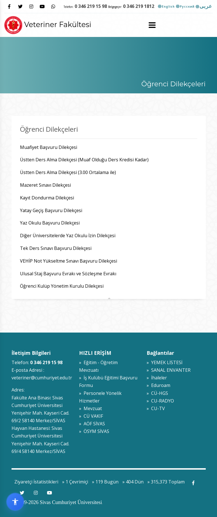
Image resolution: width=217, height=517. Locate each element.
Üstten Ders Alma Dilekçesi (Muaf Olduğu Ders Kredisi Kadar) (84, 160)
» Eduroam (158, 385)
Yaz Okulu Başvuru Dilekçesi (50, 223)
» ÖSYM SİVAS (94, 431)
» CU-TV (156, 408)
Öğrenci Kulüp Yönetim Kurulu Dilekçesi (62, 286)
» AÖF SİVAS (92, 424)
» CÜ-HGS (157, 393)
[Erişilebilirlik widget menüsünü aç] (15, 501)
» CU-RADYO (160, 401)
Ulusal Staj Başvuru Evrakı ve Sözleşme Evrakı (68, 273)
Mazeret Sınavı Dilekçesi (46, 185)
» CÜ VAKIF (91, 416)
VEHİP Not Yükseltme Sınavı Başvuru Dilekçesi (68, 261)
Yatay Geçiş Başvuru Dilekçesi (51, 210)
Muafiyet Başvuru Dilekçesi (49, 147)
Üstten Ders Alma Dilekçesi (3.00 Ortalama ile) (68, 172)
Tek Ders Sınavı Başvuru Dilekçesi (55, 248)
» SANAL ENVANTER (169, 370)
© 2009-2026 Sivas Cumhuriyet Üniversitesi (57, 502)
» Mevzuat (90, 408)
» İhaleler (157, 378)
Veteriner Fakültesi (47, 24)
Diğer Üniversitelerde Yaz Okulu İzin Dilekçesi (67, 235)
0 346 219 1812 (138, 6)
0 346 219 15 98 (91, 6)
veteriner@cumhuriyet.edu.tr (42, 378)
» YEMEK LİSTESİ (164, 362)
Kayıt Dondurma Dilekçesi (47, 198)
